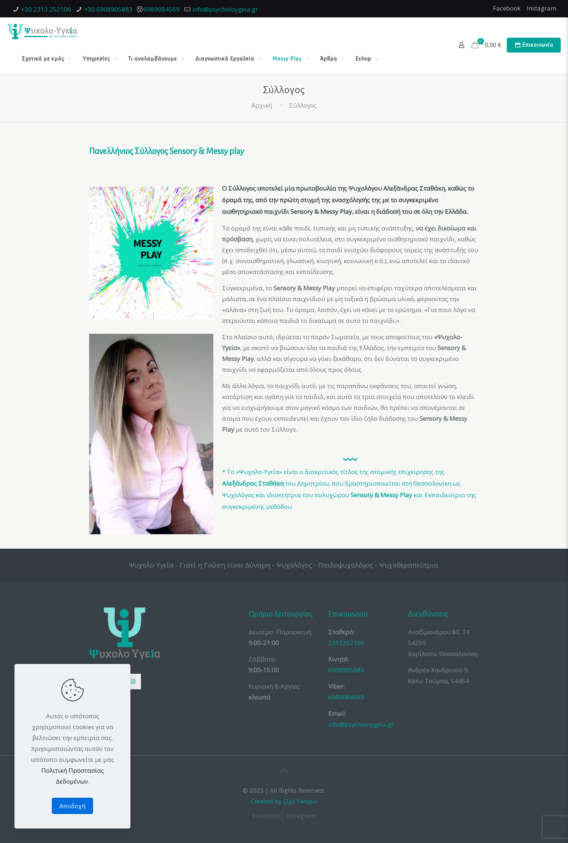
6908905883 (346, 670)
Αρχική (261, 105)
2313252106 (346, 643)
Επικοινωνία (534, 45)
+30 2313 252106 (46, 9)
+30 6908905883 (108, 9)
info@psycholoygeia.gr (225, 9)
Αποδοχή (72, 806)
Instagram (541, 8)
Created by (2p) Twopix (284, 801)
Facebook (507, 8)
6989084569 (161, 9)
